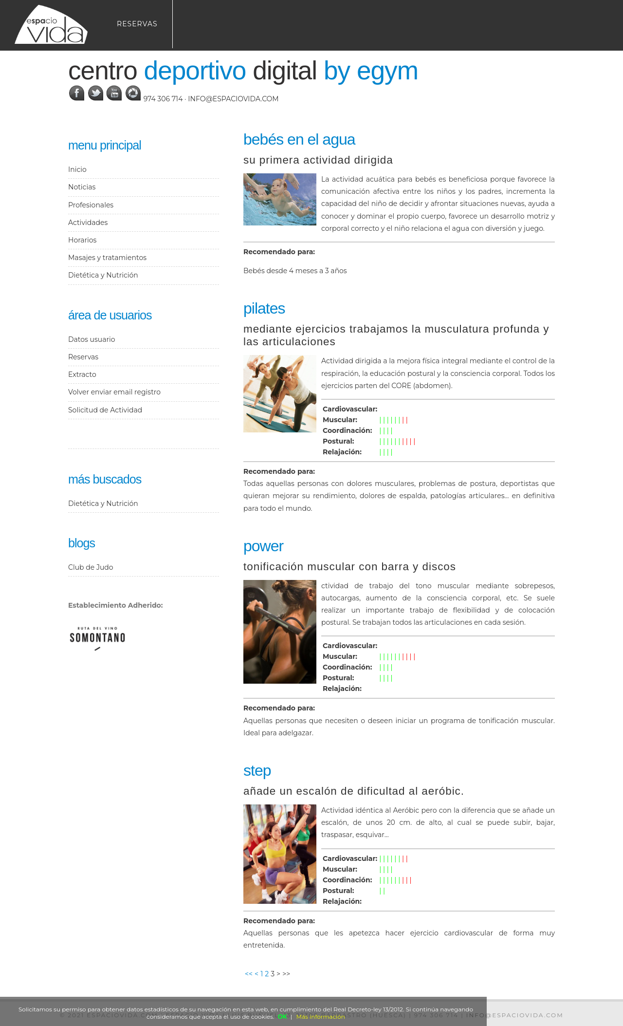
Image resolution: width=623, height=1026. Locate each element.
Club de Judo (90, 567)
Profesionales (90, 205)
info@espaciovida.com (233, 98)
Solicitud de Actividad (105, 410)
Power (263, 546)
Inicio (77, 169)
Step (257, 770)
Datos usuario (91, 339)
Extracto (82, 374)
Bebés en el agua (299, 139)
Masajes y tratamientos (107, 257)
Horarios (82, 240)
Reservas (137, 23)
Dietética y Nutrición (103, 275)
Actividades (88, 222)
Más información (320, 1016)
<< (249, 974)
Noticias (81, 187)
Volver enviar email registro (114, 392)
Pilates (264, 308)
